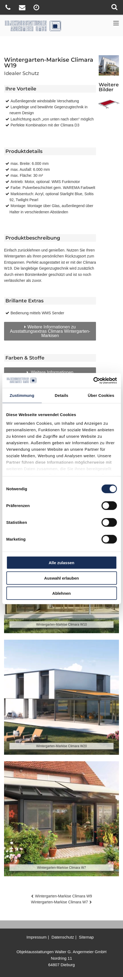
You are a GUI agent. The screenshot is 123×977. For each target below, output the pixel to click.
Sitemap (86, 937)
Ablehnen (61, 593)
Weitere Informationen (52, 372)
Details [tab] (61, 395)
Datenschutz (62, 937)
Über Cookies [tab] (101, 395)
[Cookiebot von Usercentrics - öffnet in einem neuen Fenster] (93, 380)
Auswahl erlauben (61, 578)
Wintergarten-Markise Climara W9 (63, 896)
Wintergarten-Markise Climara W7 (59, 902)
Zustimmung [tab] (22, 395)
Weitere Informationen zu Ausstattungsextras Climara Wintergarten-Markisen (50, 331)
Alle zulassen (61, 562)
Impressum (36, 937)
